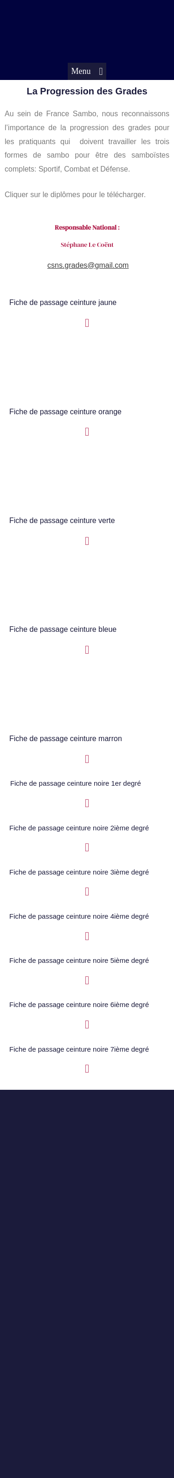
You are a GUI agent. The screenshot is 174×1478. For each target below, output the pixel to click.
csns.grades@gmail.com (88, 265)
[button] (87, 71)
